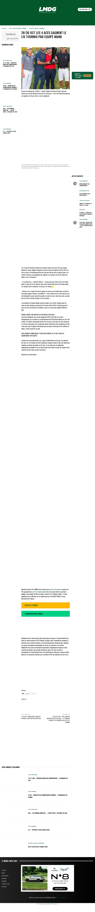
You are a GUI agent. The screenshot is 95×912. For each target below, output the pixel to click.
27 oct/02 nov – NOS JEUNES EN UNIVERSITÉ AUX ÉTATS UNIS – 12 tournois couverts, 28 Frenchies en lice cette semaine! (58, 701)
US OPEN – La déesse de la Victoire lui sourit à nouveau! (85, 214)
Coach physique (84, 200)
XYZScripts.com (54, 886)
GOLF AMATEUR (7, 60)
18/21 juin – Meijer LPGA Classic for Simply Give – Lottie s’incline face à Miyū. (85, 224)
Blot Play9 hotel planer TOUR (39, 828)
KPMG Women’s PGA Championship (84, 184)
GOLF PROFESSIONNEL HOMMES (18, 28)
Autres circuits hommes (37, 28)
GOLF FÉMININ (7, 83)
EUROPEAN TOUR (84, 191)
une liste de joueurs (55, 571)
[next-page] (76, 231)
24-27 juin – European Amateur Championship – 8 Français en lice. (10, 64)
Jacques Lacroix (14, 38)
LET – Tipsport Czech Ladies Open (9, 132)
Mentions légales (61, 879)
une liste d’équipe (37, 574)
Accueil (4, 28)
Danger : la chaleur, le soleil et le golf (85, 204)
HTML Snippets (40, 886)
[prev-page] (73, 231)
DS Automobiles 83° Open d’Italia (85, 194)
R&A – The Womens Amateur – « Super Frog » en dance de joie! (10, 110)
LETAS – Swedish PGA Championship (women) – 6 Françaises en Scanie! (10, 87)
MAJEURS (82, 209)
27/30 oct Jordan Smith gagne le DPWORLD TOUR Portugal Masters (31, 699)
